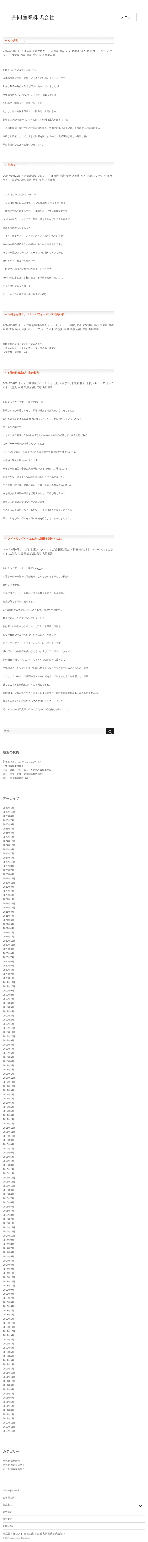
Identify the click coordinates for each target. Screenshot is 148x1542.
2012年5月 (8, 1352)
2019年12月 (9, 982)
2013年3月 (8, 1310)
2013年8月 (8, 1294)
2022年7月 (8, 891)
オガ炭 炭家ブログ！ (35, 51)
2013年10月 (9, 1285)
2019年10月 (9, 986)
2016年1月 (8, 1173)
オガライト (47, 329)
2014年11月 (9, 1231)
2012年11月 (9, 1327)
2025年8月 (8, 816)
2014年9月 (8, 1240)
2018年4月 (8, 1061)
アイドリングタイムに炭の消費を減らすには (35, 538)
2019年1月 (8, 1024)
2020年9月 (8, 949)
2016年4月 (8, 1161)
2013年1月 (8, 1319)
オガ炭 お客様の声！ (35, 325)
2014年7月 (8, 1248)
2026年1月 (8, 808)
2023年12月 (9, 862)
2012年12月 (9, 1323)
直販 (11, 329)
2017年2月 (8, 1119)
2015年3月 (8, 1215)
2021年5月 (8, 924)
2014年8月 (8, 1244)
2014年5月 (8, 1256)
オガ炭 (54, 51)
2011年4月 (8, 1406)
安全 (68, 51)
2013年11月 (9, 1281)
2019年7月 (8, 999)
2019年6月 (8, 1003)
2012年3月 (8, 1360)
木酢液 (75, 51)
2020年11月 (9, 945)
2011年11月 (9, 1377)
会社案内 (7, 1518)
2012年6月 (8, 1348)
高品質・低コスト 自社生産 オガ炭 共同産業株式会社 (33, 1533)
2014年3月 (8, 1264)
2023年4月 (8, 874)
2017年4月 (8, 1111)
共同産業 (50, 55)
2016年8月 (8, 1144)
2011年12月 (9, 1373)
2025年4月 (8, 828)
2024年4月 (8, 857)
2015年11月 (9, 1181)
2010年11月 (9, 1426)
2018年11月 (9, 1032)
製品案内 (7, 1504)
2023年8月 (8, 866)
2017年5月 (8, 1107)
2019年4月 (8, 1011)
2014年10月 (9, 1235)
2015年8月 (8, 1194)
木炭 (89, 51)
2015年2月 (8, 1219)
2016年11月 (9, 1132)
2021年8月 (8, 911)
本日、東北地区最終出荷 (15, 778)
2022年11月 (9, 882)
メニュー (127, 17)
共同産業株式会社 (33, 17)
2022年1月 (8, 899)
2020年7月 (8, 957)
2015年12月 (9, 1177)
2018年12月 (9, 1028)
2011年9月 (8, 1385)
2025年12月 (9, 812)
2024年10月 (9, 845)
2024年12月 (9, 841)
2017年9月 (8, 1090)
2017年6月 (8, 1102)
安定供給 (88, 325)
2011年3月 (8, 1410)
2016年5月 (8, 1157)
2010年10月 (9, 1431)
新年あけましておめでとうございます (22, 761)
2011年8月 (8, 1389)
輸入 (83, 51)
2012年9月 (8, 1335)
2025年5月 (8, 824)
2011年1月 (8, 1418)
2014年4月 (8, 1260)
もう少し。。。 (17, 40)
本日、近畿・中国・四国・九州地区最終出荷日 (27, 769)
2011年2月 (8, 1414)
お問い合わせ (10, 1525)
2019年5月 (8, 1007)
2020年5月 (8, 965)
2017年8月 (8, 1094)
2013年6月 (8, 1302)
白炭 (22, 55)
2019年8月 (8, 995)
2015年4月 (8, 1210)
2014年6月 (8, 1252)
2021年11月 (9, 907)
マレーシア (99, 51)
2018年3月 (8, 1065)
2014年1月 (8, 1273)
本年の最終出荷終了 (13, 765)
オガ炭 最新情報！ (12, 1460)
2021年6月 (8, 920)
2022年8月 (8, 886)
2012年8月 (8, 1339)
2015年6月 (8, 1202)
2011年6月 (8, 1397)
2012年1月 (8, 1368)
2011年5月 (8, 1402)
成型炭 (15, 55)
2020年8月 (8, 953)
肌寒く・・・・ (17, 165)
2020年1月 (8, 978)
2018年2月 (8, 1069)
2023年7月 (8, 870)
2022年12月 (9, 878)
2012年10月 (9, 1331)
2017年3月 (8, 1115)
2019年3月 (8, 1015)
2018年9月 (8, 1040)
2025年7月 (8, 820)
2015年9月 (8, 1190)
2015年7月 (8, 1198)
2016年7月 (8, 1148)
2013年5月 (8, 1306)
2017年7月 (8, 1098)
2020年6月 (8, 961)
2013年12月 (9, 1277)
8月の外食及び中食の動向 (23, 372)
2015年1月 (8, 1223)
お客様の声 (8, 1497)
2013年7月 (8, 1298)
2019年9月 (8, 990)
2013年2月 (8, 1314)
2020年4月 (8, 970)
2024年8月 (8, 849)
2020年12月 (9, 941)
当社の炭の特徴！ (12, 1490)
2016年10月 (9, 1136)
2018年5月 (8, 1057)
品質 (35, 55)
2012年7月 (8, 1343)
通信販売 (7, 1511)
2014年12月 (9, 1227)
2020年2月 (8, 974)
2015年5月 (8, 1206)
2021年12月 (9, 903)
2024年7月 (8, 853)
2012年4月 (8, 1356)
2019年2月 (8, 1019)
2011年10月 (9, 1381)
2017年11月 (9, 1082)
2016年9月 (8, 1140)
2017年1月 (8, 1123)
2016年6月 (8, 1152)
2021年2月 (8, 932)
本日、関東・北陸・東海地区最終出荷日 (24, 774)
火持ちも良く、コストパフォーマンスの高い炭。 (37, 314)
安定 (41, 55)
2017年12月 (9, 1077)
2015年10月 (9, 1186)
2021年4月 (8, 928)
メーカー (64, 325)
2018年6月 (8, 1053)
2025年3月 (8, 832)
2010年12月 (9, 1422)
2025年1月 (8, 837)
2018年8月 (8, 1044)
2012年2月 (8, 1364)
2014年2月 (8, 1269)
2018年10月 (9, 1036)
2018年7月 (8, 1048)
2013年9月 (8, 1289)
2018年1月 (8, 1073)
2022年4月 (8, 895)
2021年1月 (8, 936)
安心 (96, 325)
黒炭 (29, 55)
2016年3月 (8, 1165)
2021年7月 (8, 916)
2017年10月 (9, 1086)
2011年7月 (8, 1393)
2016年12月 (9, 1127)
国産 (62, 51)
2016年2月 (8, 1169)
